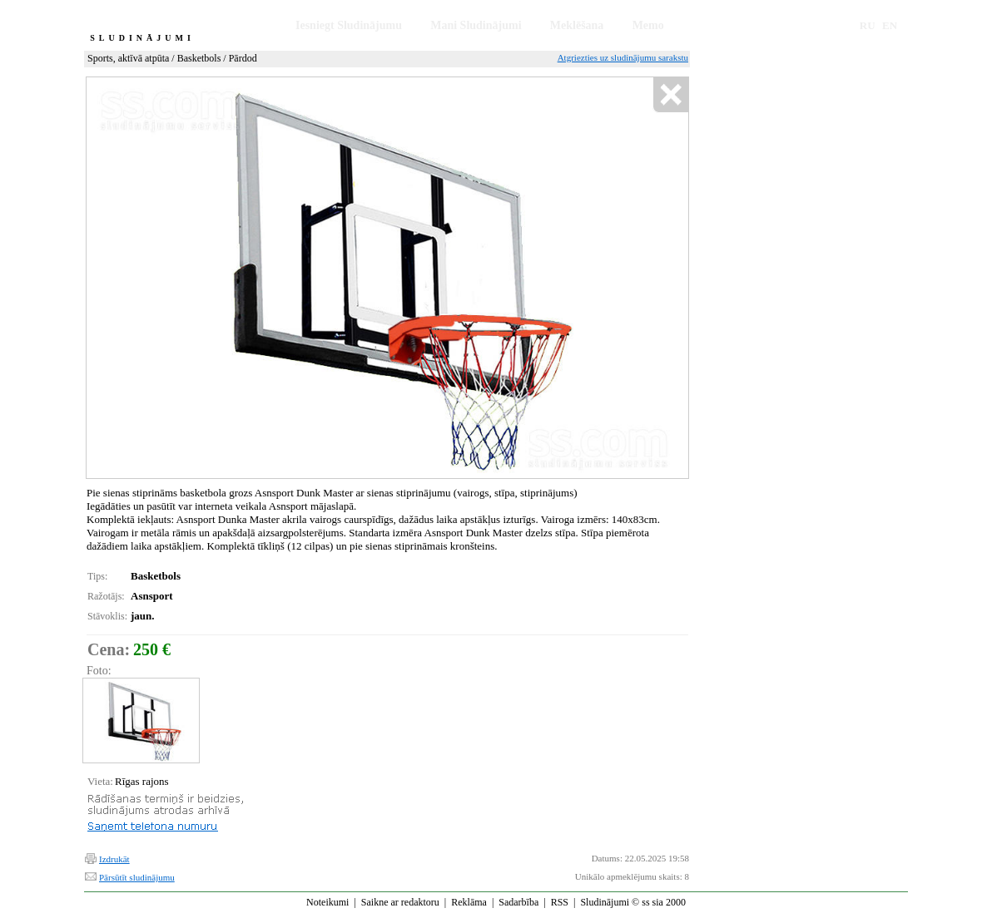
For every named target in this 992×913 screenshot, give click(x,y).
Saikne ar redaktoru (400, 902)
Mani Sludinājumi (475, 25)
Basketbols (199, 58)
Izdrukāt (114, 859)
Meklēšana (577, 25)
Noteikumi (327, 902)
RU (867, 25)
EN (889, 25)
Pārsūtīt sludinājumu (137, 877)
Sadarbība (518, 902)
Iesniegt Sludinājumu (348, 25)
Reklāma (469, 902)
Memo (648, 25)
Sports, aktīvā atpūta (128, 58)
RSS (559, 902)
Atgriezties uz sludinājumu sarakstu (623, 57)
